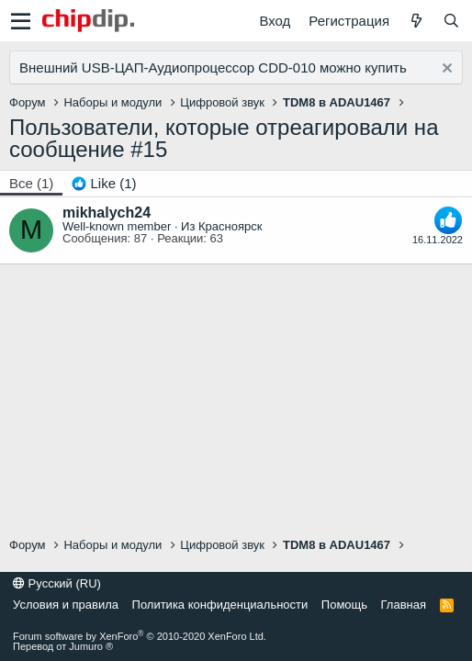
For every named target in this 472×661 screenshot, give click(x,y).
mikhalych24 (106, 212)
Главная (403, 604)
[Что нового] (416, 20)
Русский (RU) (57, 583)
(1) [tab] (31, 183)
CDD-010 (287, 67)
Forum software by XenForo (139, 636)
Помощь (344, 604)
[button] (21, 21)
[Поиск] (450, 20)
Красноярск (230, 226)
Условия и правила (65, 604)
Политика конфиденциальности (220, 604)
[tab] (103, 183)
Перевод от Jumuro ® (63, 646)
